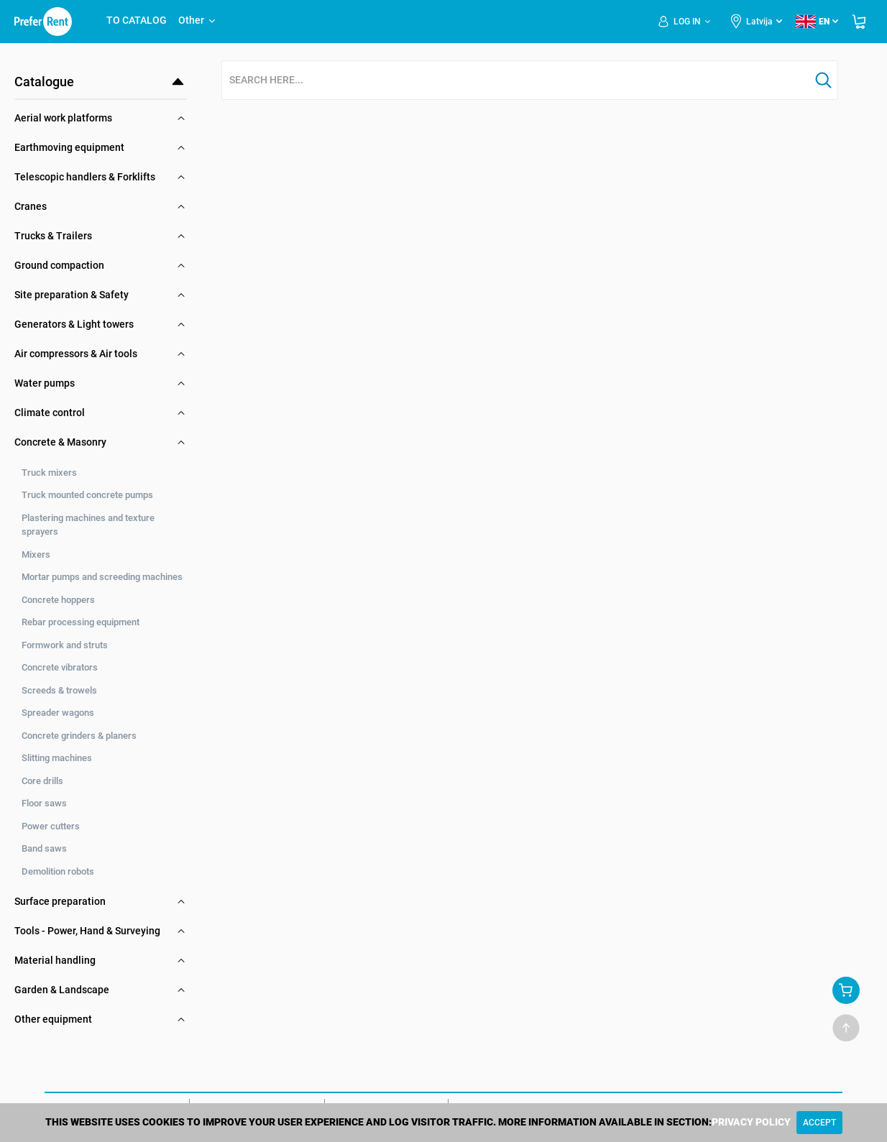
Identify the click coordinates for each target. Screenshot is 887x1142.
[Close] (819, 1122)
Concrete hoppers (58, 599)
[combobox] (516, 81)
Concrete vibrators (60, 667)
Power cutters (51, 826)
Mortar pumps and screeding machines (102, 576)
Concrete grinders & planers (79, 735)
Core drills (42, 780)
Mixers (36, 554)
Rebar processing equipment (80, 622)
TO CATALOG (136, 20)
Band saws (44, 848)
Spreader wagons (58, 712)
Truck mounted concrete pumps (87, 494)
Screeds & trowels (59, 690)
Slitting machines (57, 757)
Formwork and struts (65, 645)
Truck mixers (49, 472)
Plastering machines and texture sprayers (88, 525)
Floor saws (44, 803)
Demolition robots (58, 871)
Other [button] (197, 20)
